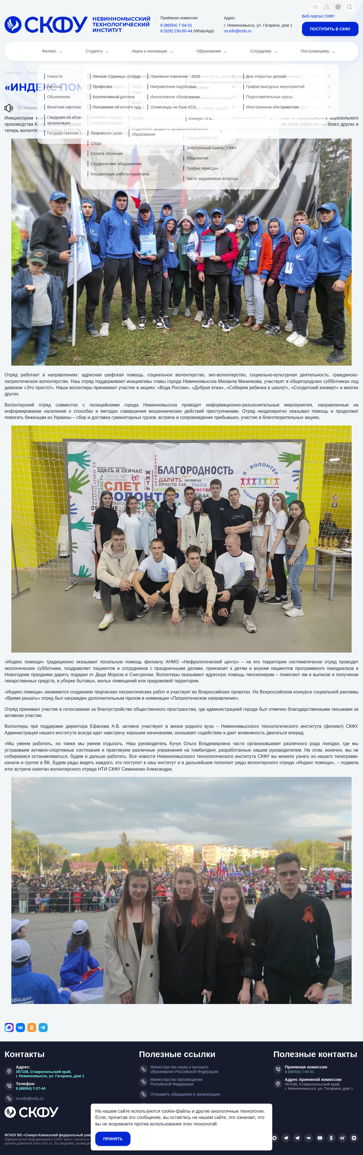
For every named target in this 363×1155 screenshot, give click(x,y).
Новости (58, 72)
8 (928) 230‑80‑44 (176, 31)
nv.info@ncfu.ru (237, 31)
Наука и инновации (153, 52)
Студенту (97, 52)
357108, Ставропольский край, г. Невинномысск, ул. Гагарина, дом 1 (50, 1074)
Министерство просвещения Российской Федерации (176, 1081)
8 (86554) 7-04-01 (299, 1072)
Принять (113, 1139)
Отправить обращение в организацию (185, 1094)
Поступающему (319, 52)
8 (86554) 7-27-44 (30, 1088)
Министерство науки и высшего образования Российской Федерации (184, 1069)
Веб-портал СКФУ (318, 16)
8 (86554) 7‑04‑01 (176, 25)
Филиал (53, 52)
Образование (212, 52)
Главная (13, 72)
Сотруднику (264, 52)
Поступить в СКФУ (330, 29)
